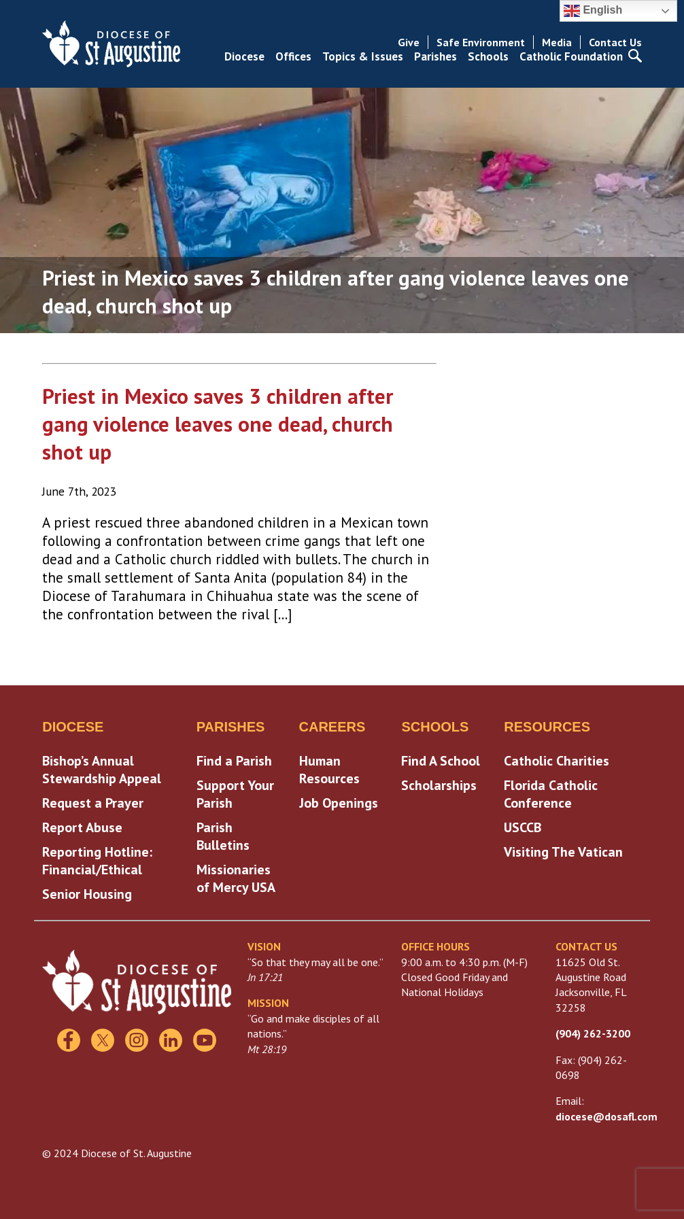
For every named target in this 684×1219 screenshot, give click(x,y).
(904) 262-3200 (592, 1033)
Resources (547, 726)
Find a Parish (234, 761)
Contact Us (615, 42)
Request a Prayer (92, 803)
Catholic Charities (556, 761)
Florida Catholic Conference (551, 794)
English (593, 11)
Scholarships (439, 785)
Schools (488, 56)
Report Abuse (82, 827)
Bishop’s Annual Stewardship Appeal (101, 769)
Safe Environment (481, 42)
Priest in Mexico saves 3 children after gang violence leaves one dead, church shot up (217, 424)
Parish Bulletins (223, 836)
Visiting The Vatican (563, 852)
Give (409, 42)
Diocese (244, 56)
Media (557, 42)
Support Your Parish (235, 794)
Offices (293, 56)
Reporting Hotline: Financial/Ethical (97, 860)
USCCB (522, 827)
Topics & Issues (362, 56)
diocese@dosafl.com (606, 1116)
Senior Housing (87, 894)
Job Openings (338, 803)
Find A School (440, 761)
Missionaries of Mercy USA (235, 878)
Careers (332, 726)
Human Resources (329, 769)
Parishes (435, 56)
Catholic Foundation (571, 56)
